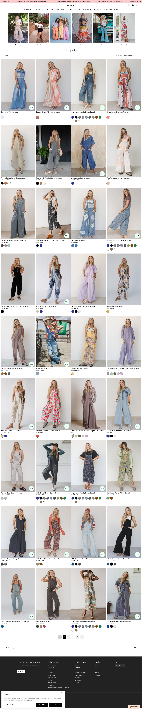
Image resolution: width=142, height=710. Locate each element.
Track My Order (52, 682)
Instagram (97, 665)
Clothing (45, 9)
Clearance (98, 9)
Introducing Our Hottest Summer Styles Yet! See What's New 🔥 (40, 1)
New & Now (27, 9)
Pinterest (97, 675)
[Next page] (82, 637)
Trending (36, 9)
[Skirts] (82, 30)
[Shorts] (39, 30)
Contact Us (50, 672)
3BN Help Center (52, 665)
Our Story (77, 665)
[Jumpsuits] (125, 30)
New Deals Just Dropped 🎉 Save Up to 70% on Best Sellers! (80, 1)
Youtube (97, 672)
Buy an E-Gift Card (80, 672)
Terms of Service (52, 677)
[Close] (62, 693)
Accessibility (51, 685)
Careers (77, 682)
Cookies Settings (12, 704)
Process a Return (52, 670)
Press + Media (78, 675)
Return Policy (51, 667)
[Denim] (103, 30)
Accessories (87, 9)
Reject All (42, 704)
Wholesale (77, 677)
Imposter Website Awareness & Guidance (58, 687)
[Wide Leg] (17, 30)
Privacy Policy (51, 675)
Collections (55, 9)
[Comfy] (61, 30)
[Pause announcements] (140, 1)
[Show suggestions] (120, 665)
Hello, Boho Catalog (111, 9)
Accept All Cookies (55, 704)
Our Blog (77, 667)
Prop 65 (50, 680)
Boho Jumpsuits (71, 648)
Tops (71, 9)
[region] (33, 700)
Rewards (77, 670)
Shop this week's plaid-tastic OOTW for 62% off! (116, 1)
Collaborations (78, 680)
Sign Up (20, 671)
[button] (137, 5)
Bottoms (64, 9)
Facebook (97, 670)
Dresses (78, 9)
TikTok (96, 667)
